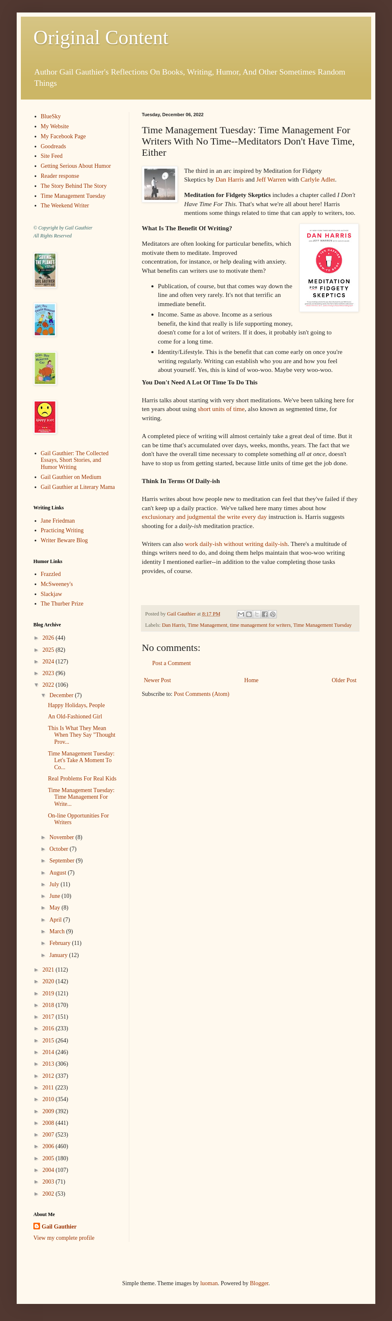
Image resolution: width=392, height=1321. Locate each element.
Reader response (60, 176)
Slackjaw (51, 594)
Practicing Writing (62, 530)
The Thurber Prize (62, 604)
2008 (49, 1123)
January (59, 955)
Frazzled (51, 574)
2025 (49, 650)
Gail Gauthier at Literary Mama (78, 487)
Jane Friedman (58, 521)
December (62, 695)
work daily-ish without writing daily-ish (235, 543)
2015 (49, 1040)
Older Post (344, 680)
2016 (49, 1028)
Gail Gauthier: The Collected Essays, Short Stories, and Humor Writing (75, 460)
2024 (49, 661)
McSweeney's (57, 584)
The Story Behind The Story (74, 186)
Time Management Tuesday (322, 625)
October (59, 849)
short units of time (221, 408)
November (62, 837)
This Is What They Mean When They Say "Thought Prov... (82, 735)
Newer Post (157, 680)
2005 (49, 1158)
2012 (49, 1076)
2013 (49, 1064)
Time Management (207, 625)
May (55, 908)
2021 (49, 970)
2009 (49, 1111)
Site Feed (52, 156)
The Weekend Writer (65, 205)
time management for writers (260, 625)
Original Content (100, 37)
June (55, 896)
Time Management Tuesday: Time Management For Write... (81, 797)
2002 (49, 1194)
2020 (49, 981)
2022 (49, 685)
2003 (49, 1182)
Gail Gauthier (59, 1227)
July (54, 884)
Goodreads (53, 146)
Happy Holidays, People (76, 705)
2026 (49, 638)
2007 (49, 1135)
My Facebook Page (63, 136)
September (62, 860)
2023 (49, 673)
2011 (49, 1087)
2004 (49, 1170)
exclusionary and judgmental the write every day (204, 516)
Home (251, 680)
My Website (55, 126)
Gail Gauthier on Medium (71, 477)
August (58, 873)
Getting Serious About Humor (76, 166)
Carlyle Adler (318, 179)
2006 (49, 1146)
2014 (49, 1052)
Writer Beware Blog (64, 540)
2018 (49, 1005)
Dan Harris (230, 179)
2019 (49, 993)
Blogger (259, 1283)
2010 (49, 1099)
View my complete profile (64, 1238)
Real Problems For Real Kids (82, 778)
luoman (209, 1283)
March (57, 931)
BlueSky (51, 116)
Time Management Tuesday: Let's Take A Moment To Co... (81, 760)
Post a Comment (171, 663)
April (56, 920)
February (60, 943)
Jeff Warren (271, 179)
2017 (49, 1017)
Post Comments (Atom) (201, 694)
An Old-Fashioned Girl (75, 716)
